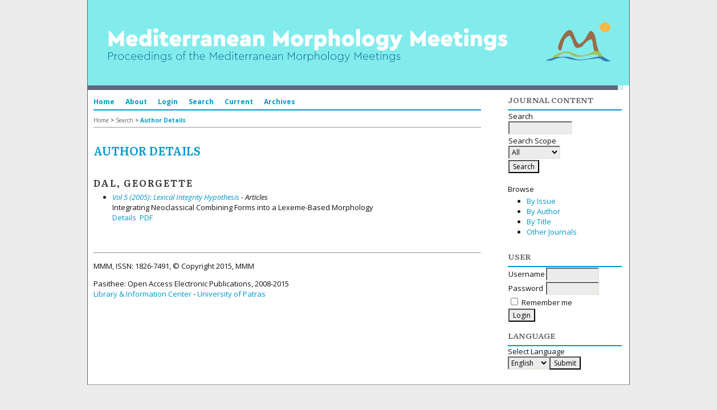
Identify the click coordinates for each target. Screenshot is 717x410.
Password (525, 288)
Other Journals (552, 232)
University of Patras (231, 294)
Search (201, 101)
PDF (146, 217)
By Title (539, 221)
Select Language (536, 351)
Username (526, 274)
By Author (543, 211)
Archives (279, 101)
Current (239, 101)
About (136, 101)
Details (124, 217)
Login (168, 101)
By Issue (541, 201)
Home (104, 101)
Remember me (547, 302)
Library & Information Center (142, 294)
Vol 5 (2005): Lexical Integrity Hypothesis (175, 197)
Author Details (163, 120)
